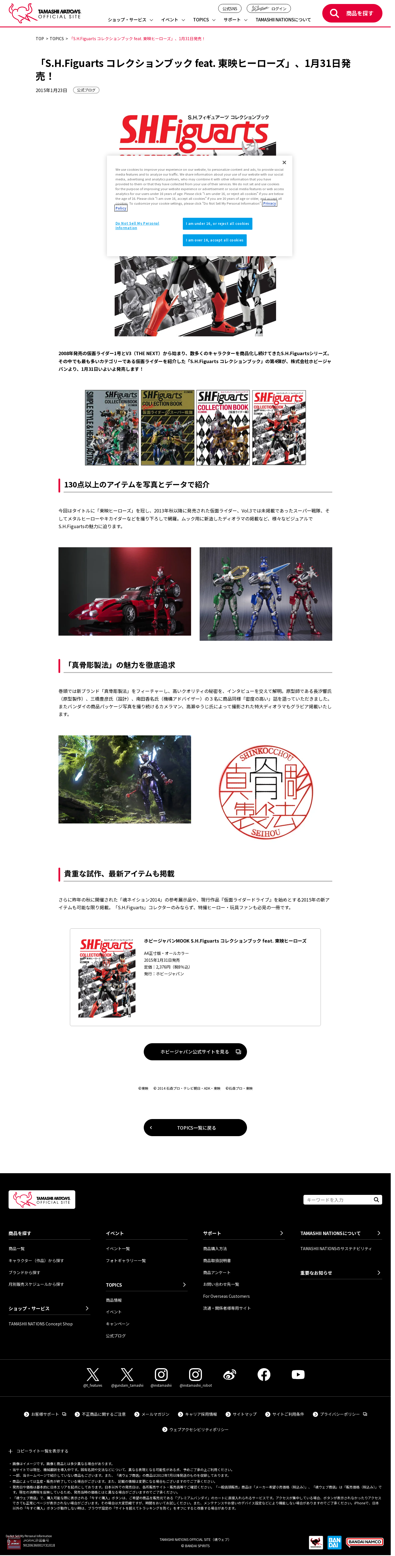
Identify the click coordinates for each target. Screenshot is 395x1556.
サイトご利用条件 (288, 1414)
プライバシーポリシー (343, 1414)
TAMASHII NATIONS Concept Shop (41, 1324)
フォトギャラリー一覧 (126, 1260)
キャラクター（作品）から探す (36, 1260)
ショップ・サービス (127, 20)
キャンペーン (117, 1324)
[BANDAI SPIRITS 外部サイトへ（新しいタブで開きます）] (334, 1545)
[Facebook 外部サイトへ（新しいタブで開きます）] (263, 1374)
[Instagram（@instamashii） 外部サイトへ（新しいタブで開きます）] (161, 1378)
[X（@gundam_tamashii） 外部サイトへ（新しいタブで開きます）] (127, 1378)
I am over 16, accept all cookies (215, 240)
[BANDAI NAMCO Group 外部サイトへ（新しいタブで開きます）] (365, 1545)
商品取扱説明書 (217, 1260)
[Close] (284, 162)
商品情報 (114, 1300)
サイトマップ (245, 1414)
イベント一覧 (118, 1248)
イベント (169, 20)
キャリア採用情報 (201, 1414)
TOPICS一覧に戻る (196, 1127)
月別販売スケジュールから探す (36, 1284)
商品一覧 (17, 1248)
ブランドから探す (24, 1272)
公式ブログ (116, 1336)
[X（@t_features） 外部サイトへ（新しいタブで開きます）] (92, 1378)
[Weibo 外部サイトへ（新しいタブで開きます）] (229, 1374)
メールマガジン (155, 1414)
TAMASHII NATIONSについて (283, 20)
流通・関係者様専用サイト (227, 1308)
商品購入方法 (215, 1248)
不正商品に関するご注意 (104, 1414)
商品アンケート (217, 1272)
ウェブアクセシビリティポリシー (199, 1429)
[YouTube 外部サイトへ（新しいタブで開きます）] (298, 1374)
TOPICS (201, 20)
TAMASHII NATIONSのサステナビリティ (336, 1248)
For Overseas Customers (226, 1296)
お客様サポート (48, 1414)
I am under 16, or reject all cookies (218, 223)
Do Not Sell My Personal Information (29, 1536)
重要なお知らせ (316, 1272)
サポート (232, 20)
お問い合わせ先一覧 (221, 1284)
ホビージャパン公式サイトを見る (186, 1052)
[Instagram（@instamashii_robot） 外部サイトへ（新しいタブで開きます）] (195, 1378)
